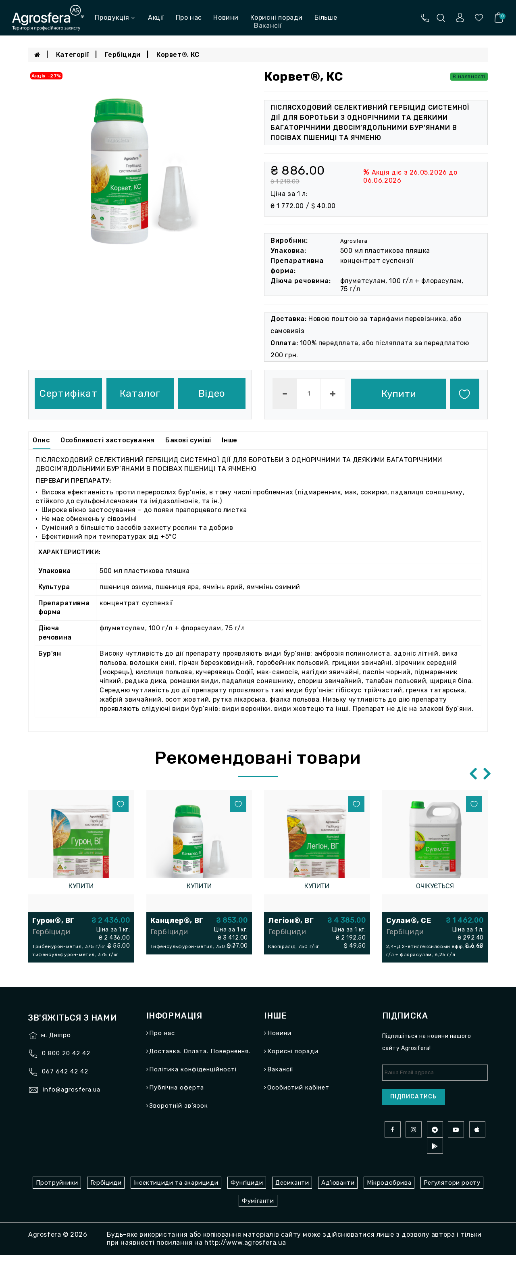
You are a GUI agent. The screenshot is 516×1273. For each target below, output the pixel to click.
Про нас (189, 17)
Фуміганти (258, 1218)
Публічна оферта (176, 1105)
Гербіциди (122, 54)
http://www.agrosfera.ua (245, 1260)
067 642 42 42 (65, 1089)
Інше (229, 440)
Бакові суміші (188, 440)
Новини (226, 17)
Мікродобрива (389, 1200)
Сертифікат (68, 393)
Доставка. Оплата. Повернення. (199, 1069)
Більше (325, 17)
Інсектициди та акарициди (176, 1200)
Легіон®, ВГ (291, 920)
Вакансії (280, 1087)
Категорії (72, 54)
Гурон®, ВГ (53, 920)
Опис (41, 440)
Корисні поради (276, 17)
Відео (211, 393)
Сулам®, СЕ (408, 920)
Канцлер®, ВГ (177, 920)
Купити (398, 394)
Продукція (115, 17)
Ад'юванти (337, 1200)
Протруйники (57, 1200)
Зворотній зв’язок (178, 1123)
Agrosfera (354, 241)
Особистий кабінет (298, 1105)
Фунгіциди (247, 1200)
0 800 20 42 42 (66, 1071)
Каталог (140, 393)
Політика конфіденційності (193, 1087)
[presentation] (473, 773)
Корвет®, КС (178, 54)
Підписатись (413, 1114)
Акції (156, 17)
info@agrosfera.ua (71, 1107)
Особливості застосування (107, 440)
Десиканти (292, 1200)
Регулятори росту (452, 1200)
